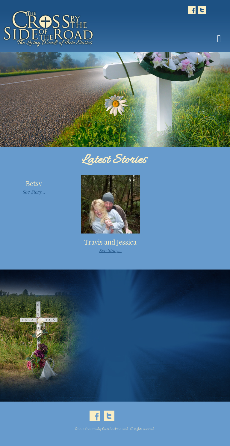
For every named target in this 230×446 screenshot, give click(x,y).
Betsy (34, 183)
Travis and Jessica (110, 242)
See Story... (33, 192)
